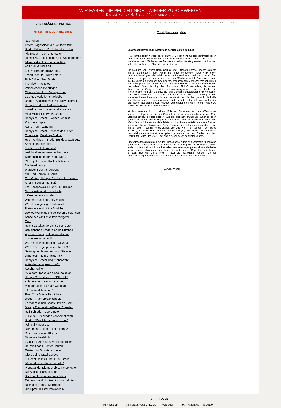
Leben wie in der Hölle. (39, 238)
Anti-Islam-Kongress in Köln (42, 264)
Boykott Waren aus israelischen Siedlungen (52, 212)
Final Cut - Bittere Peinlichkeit (43, 294)
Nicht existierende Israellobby (43, 191)
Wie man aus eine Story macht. (45, 199)
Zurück (161, 32)
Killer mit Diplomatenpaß (40, 182)
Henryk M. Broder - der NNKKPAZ (46, 277)
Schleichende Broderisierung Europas (49, 229)
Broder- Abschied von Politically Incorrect (51, 100)
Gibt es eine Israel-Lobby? (41, 354)
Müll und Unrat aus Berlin (41, 174)
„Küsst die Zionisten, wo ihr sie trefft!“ (48, 341)
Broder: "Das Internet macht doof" (46, 320)
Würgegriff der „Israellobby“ (42, 169)
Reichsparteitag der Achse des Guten (48, 225)
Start (155, 398)
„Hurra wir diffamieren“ (39, 290)
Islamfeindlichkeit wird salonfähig (45, 62)
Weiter (183, 32)
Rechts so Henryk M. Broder (43, 384)
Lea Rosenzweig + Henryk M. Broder (48, 186)
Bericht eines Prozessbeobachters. (47, 152)
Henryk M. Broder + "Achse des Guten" (49, 131)
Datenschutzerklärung (198, 405)
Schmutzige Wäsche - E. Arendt (45, 281)
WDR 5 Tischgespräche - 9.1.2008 (46, 242)
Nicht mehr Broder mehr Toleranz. (46, 328)
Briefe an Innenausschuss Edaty (45, 376)
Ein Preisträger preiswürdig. (42, 70)
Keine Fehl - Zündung (39, 126)
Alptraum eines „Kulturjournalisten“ (47, 234)
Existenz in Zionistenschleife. (43, 350)
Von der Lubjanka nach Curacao (45, 285)
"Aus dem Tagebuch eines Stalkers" (48, 272)
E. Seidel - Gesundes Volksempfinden (49, 315)
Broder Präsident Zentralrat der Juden (49, 49)
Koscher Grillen (34, 268)
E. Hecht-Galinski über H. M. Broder (47, 358)
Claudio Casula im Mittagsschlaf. (45, 92)
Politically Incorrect (37, 324)
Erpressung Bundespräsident (43, 135)
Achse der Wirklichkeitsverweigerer (47, 217)
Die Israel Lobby (35, 165)
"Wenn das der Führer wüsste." (44, 363)
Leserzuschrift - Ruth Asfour (43, 75)
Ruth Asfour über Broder (40, 79)
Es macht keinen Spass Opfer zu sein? (49, 303)
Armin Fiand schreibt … (40, 143)
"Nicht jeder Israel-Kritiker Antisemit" (47, 161)
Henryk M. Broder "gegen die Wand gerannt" (53, 57)
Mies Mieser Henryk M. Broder (44, 113)
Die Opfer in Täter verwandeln (44, 389)
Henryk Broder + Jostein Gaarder (46, 105)
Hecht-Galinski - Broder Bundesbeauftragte (52, 139)
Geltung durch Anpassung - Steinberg (49, 251)
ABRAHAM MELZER (38, 66)
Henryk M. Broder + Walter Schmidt (47, 118)
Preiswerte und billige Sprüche (44, 208)
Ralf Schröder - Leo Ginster (42, 311)
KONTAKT (167, 404)
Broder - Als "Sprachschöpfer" (44, 298)
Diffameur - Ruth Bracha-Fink (43, 255)
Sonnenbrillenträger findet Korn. (45, 156)
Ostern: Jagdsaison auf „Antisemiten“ (48, 45)
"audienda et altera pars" (40, 148)
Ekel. (28, 221)
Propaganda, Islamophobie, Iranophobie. (50, 367)
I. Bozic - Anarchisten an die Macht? (48, 109)
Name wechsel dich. (37, 337)
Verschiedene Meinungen (41, 88)
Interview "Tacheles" (38, 83)
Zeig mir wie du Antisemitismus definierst (50, 380)
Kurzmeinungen (35, 122)
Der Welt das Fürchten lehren (44, 346)
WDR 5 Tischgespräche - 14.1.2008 (47, 247)
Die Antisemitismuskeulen (41, 371)
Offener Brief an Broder (39, 195)
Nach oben (32, 40)
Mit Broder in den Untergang (43, 53)
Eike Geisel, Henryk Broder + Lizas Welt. (51, 178)
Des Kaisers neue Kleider (41, 333)
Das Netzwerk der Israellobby (43, 96)
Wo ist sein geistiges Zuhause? (44, 204)
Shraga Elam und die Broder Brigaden (49, 307)
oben (164, 398)
